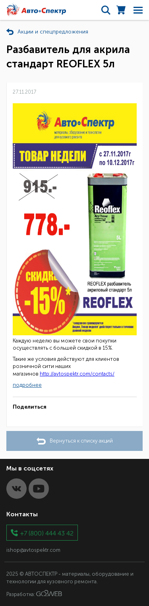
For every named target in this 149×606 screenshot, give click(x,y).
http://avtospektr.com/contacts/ (77, 374)
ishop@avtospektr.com (33, 550)
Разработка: (34, 593)
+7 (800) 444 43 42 (47, 532)
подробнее (27, 385)
